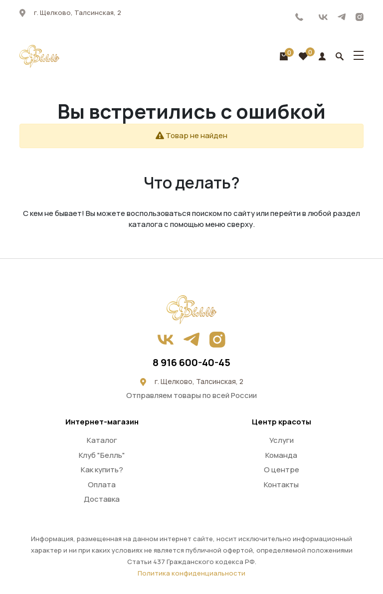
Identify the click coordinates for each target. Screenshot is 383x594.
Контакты (281, 484)
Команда (281, 455)
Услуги (281, 440)
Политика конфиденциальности (191, 573)
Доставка (102, 499)
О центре (281, 469)
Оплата (102, 484)
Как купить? (102, 469)
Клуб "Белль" (102, 455)
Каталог (102, 440)
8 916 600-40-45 (299, 17)
